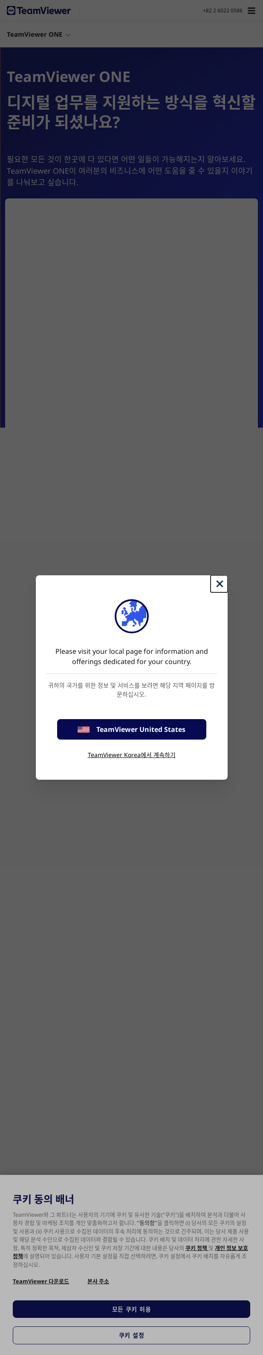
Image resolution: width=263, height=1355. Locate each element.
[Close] (219, 583)
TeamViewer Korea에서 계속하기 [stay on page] (132, 755)
